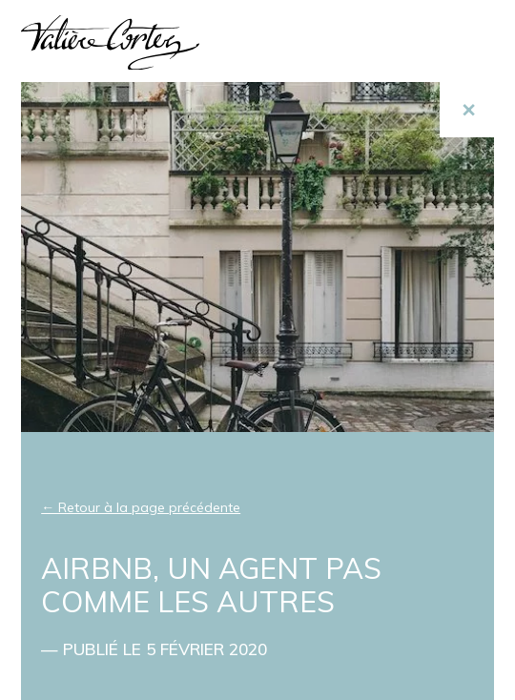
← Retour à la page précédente (140, 507)
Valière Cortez (110, 43)
